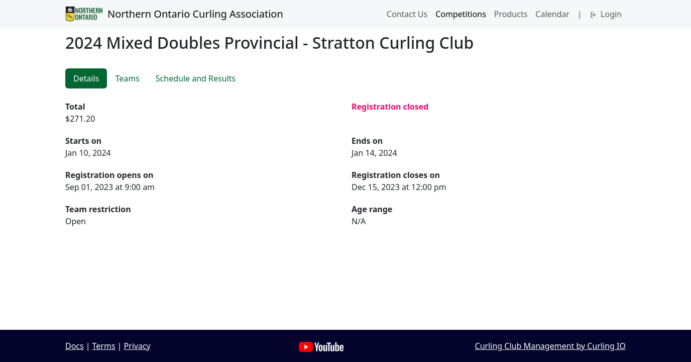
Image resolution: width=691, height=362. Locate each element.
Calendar (552, 14)
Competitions (460, 14)
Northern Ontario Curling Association (174, 14)
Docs (74, 345)
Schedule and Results (196, 78)
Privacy (137, 345)
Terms (104, 345)
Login (606, 14)
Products (511, 14)
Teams (127, 78)
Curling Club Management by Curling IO (550, 345)
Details (86, 78)
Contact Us (407, 14)
